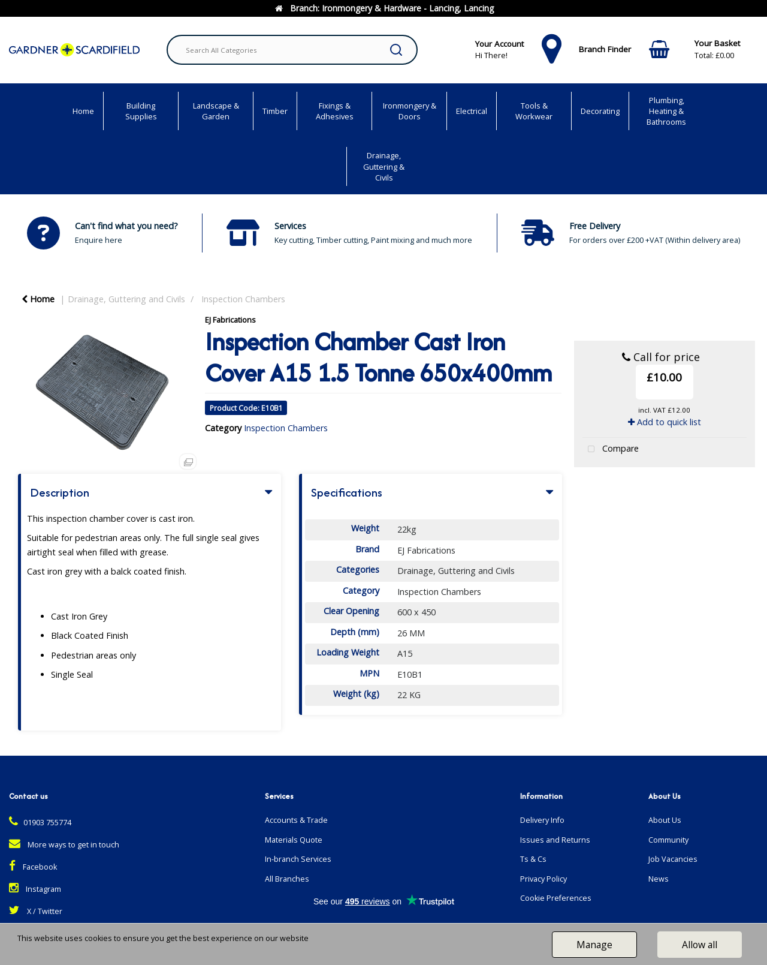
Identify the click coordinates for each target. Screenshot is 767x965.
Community (668, 840)
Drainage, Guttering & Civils (383, 166)
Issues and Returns (555, 840)
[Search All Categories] (292, 50)
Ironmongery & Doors (409, 111)
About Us (664, 820)
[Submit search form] (396, 49)
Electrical (471, 111)
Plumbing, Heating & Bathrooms (666, 111)
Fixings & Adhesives (335, 111)
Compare (610, 449)
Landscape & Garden (216, 111)
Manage (594, 944)
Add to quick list (664, 422)
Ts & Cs (533, 859)
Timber (275, 111)
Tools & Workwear (533, 111)
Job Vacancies (672, 859)
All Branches (287, 879)
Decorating (600, 111)
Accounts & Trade (296, 820)
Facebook (33, 867)
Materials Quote (293, 840)
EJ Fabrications (230, 319)
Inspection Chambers (243, 299)
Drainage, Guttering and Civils (126, 299)
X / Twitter (35, 911)
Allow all (699, 944)
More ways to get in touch (64, 845)
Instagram (35, 889)
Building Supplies (141, 111)
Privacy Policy (543, 879)
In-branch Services (298, 859)
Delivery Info (542, 820)
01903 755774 (40, 822)
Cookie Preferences (555, 898)
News (658, 879)
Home (83, 111)
